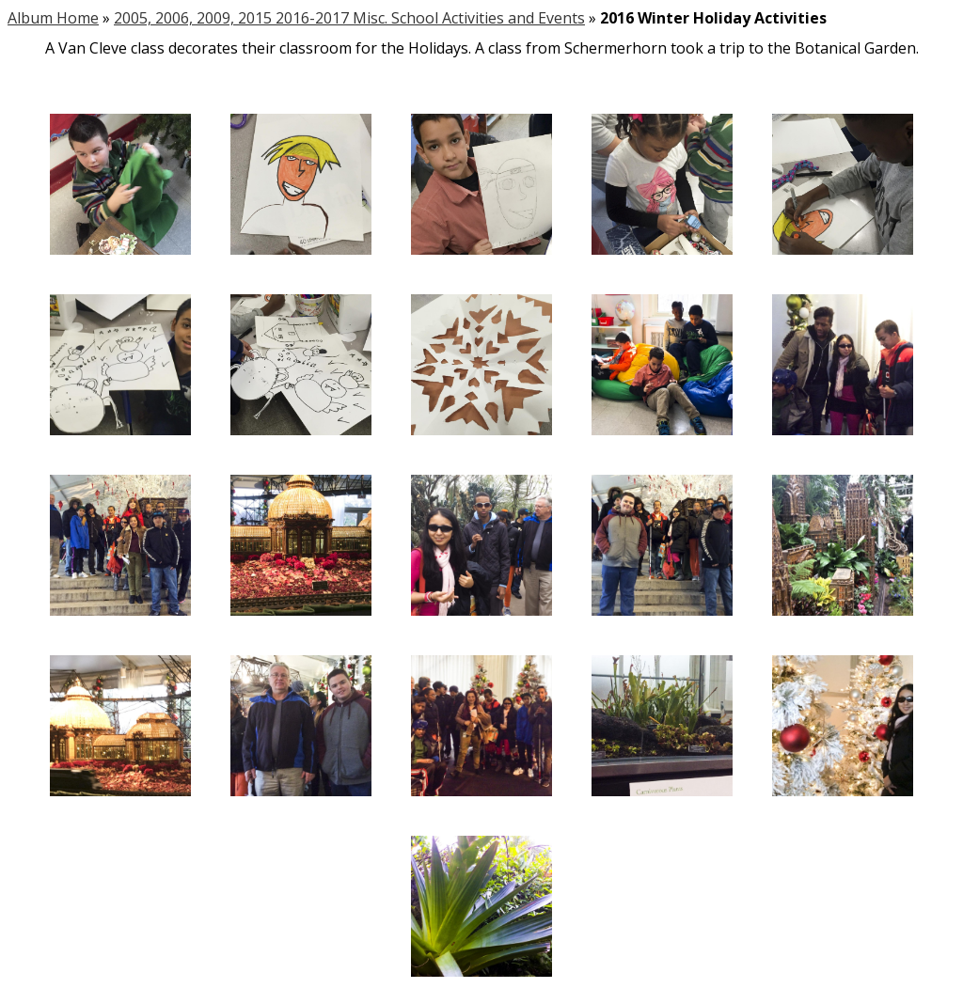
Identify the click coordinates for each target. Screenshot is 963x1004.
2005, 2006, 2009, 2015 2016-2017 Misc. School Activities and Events (349, 18)
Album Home (53, 18)
